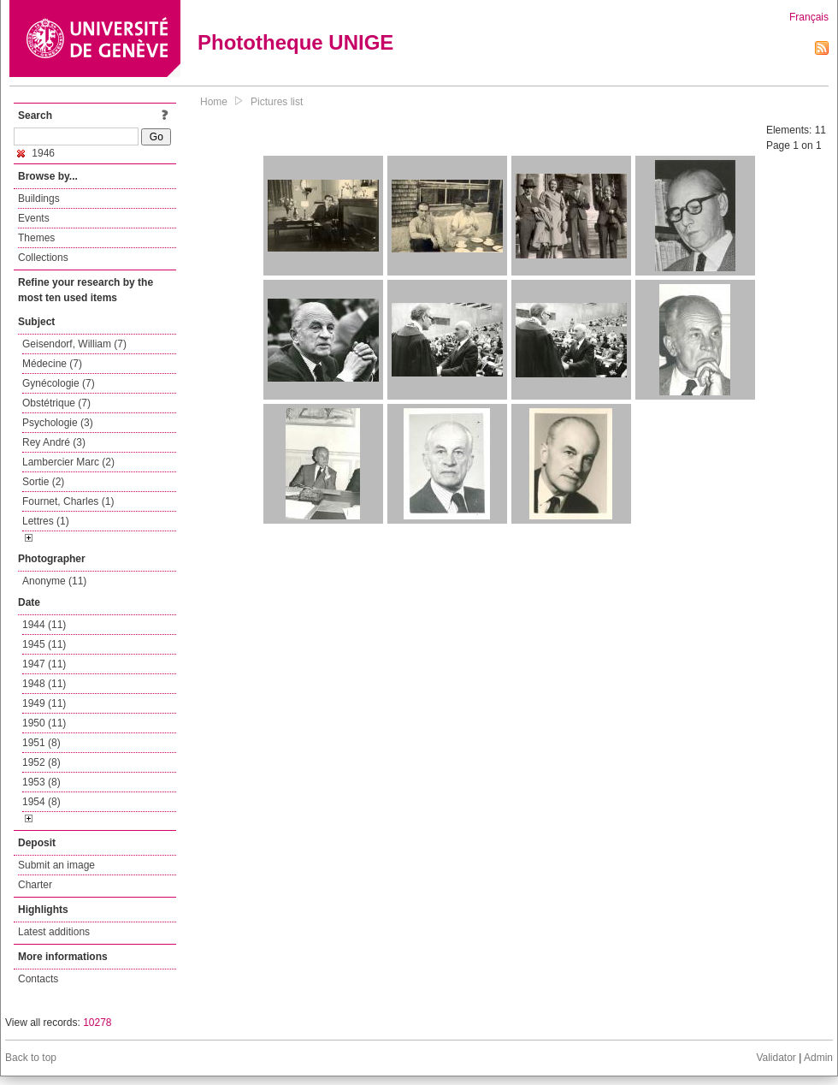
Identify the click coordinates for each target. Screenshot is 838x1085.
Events (34, 218)
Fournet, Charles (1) (68, 501)
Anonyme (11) (54, 581)
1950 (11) (44, 723)
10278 (97, 1023)
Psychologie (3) (57, 423)
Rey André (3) (54, 442)
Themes (36, 238)
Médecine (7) (52, 364)
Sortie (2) (43, 482)
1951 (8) (41, 743)
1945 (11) (44, 644)
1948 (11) (44, 684)
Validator (775, 1058)
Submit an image (56, 865)
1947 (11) (44, 664)
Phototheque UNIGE (295, 42)
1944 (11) (44, 625)
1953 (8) (41, 782)
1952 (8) (41, 762)
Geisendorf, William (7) (74, 344)
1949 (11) (44, 703)
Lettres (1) (45, 521)
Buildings (39, 199)
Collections (43, 258)
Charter (35, 885)
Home (213, 102)
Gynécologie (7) (58, 383)
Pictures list (277, 102)
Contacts (38, 979)
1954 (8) (41, 802)
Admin (818, 1058)
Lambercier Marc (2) (68, 462)
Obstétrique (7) (56, 403)
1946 (36, 153)
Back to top (30, 1058)
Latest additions (54, 932)
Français (809, 17)
